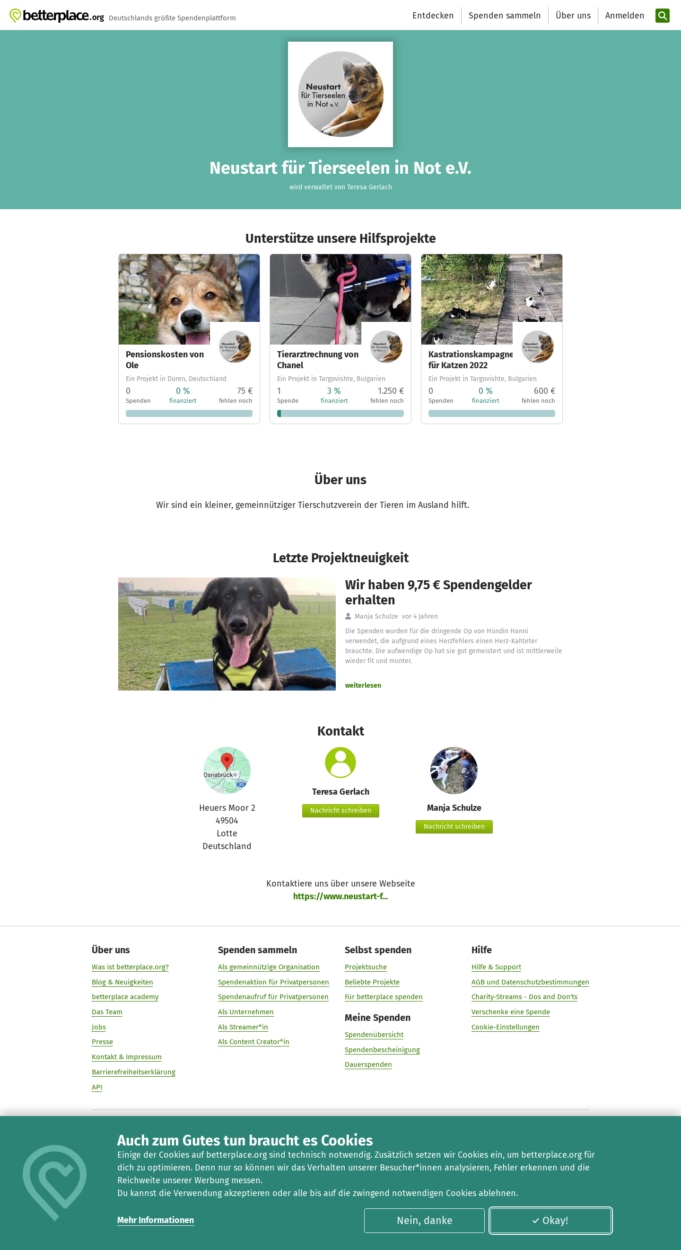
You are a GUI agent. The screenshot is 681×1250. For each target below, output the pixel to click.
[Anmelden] (623, 16)
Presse (102, 1041)
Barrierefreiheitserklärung (133, 1071)
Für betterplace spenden (384, 997)
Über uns (573, 15)
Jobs (99, 1026)
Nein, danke (425, 1221)
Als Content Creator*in (253, 1041)
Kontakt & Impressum (127, 1057)
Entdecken (433, 15)
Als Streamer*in (243, 1026)
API (97, 1086)
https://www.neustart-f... (340, 896)
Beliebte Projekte (372, 981)
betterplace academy (125, 997)
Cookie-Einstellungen (505, 1026)
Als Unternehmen (246, 1011)
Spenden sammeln (505, 15)
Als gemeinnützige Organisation (269, 966)
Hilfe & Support (496, 966)
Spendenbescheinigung (382, 1049)
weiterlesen (363, 686)
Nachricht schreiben (340, 811)
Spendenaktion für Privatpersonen (273, 981)
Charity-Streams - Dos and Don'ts (524, 997)
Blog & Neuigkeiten (122, 981)
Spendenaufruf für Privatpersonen (273, 997)
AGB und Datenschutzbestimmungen (530, 981)
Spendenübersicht (374, 1034)
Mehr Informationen (155, 1220)
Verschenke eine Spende (510, 1011)
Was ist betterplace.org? (130, 966)
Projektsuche (366, 966)
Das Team (107, 1011)
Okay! (550, 1221)
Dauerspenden (368, 1064)
